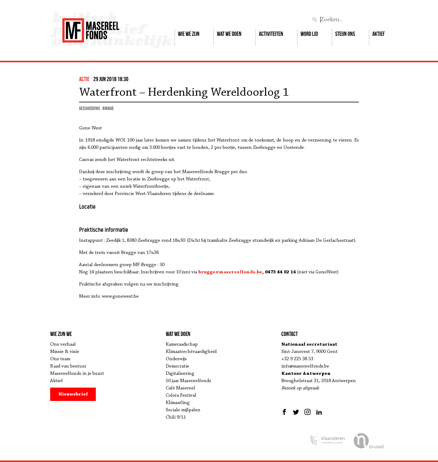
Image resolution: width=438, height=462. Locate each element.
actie (84, 79)
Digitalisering (180, 373)
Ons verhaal (63, 344)
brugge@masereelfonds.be (230, 272)
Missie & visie (64, 351)
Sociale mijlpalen (183, 410)
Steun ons (345, 33)
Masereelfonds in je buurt (77, 373)
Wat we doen (229, 33)
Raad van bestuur (68, 366)
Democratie (177, 366)
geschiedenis (89, 108)
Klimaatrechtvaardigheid (191, 351)
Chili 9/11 (176, 417)
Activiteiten (271, 33)
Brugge (108, 108)
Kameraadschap (182, 344)
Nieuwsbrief (73, 394)
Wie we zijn (189, 33)
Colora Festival (181, 395)
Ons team (60, 359)
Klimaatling (178, 402)
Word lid (309, 33)
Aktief (378, 33)
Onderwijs (176, 359)
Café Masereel (180, 388)
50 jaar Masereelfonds (188, 380)
